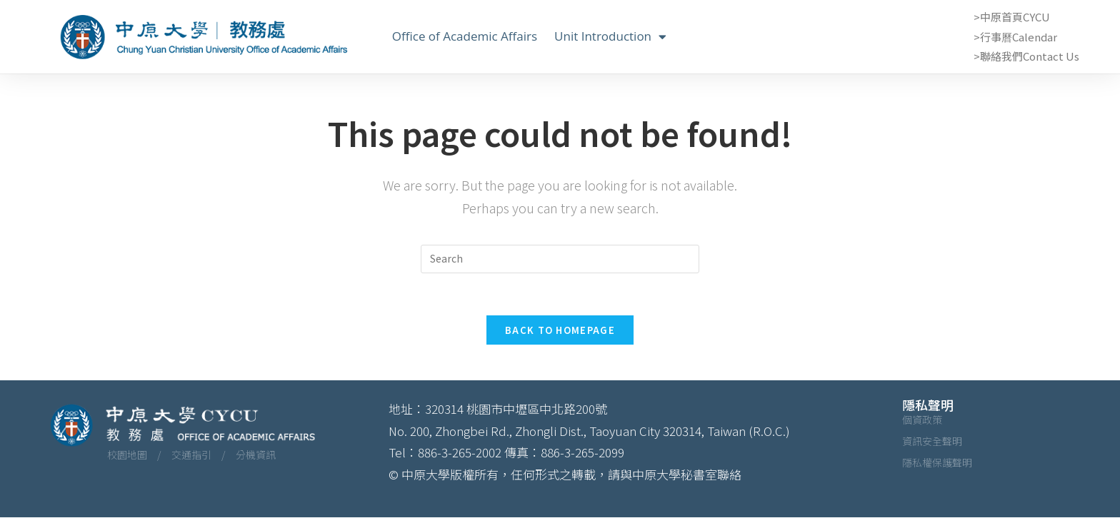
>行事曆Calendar (1015, 36)
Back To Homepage (560, 330)
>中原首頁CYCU (1012, 16)
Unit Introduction (610, 36)
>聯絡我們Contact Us (1026, 56)
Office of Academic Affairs (464, 36)
